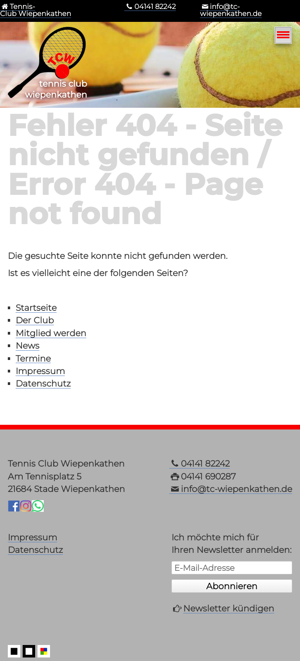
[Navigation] (283, 35)
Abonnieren (231, 586)
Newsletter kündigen (228, 608)
